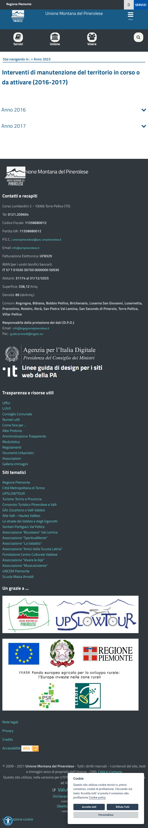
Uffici (6, 403)
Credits (7, 739)
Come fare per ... (14, 425)
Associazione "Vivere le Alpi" (23, 560)
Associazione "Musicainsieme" (25, 565)
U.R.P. (6, 408)
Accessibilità (11, 748)
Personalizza (105, 814)
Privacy (7, 730)
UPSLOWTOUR (13, 493)
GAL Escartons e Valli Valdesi (23, 510)
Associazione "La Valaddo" (22, 543)
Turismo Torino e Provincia (22, 499)
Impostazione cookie (17, 819)
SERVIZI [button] (140, 4)
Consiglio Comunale (17, 414)
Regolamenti (11, 447)
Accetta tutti (89, 806)
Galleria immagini (15, 464)
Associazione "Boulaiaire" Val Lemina (30, 532)
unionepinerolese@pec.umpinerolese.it (36, 239)
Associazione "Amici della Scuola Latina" (32, 549)
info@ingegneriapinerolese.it (31, 328)
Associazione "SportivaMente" (25, 537)
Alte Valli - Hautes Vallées (21, 515)
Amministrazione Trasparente (24, 436)
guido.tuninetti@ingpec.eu (26, 334)
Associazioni (11, 458)
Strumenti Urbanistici (18, 452)
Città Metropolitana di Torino (23, 488)
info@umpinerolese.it (25, 248)
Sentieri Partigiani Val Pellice (23, 526)
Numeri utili (11, 419)
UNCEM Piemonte (15, 571)
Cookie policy (97, 797)
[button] (129, 5)
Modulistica (11, 441)
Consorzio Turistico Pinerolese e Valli (29, 504)
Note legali (10, 722)
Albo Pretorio (12, 430)
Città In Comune (110, 771)
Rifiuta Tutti (122, 806)
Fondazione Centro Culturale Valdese (29, 554)
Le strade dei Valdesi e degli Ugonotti (29, 521)
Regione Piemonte (18, 4)
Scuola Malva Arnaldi (18, 576)
